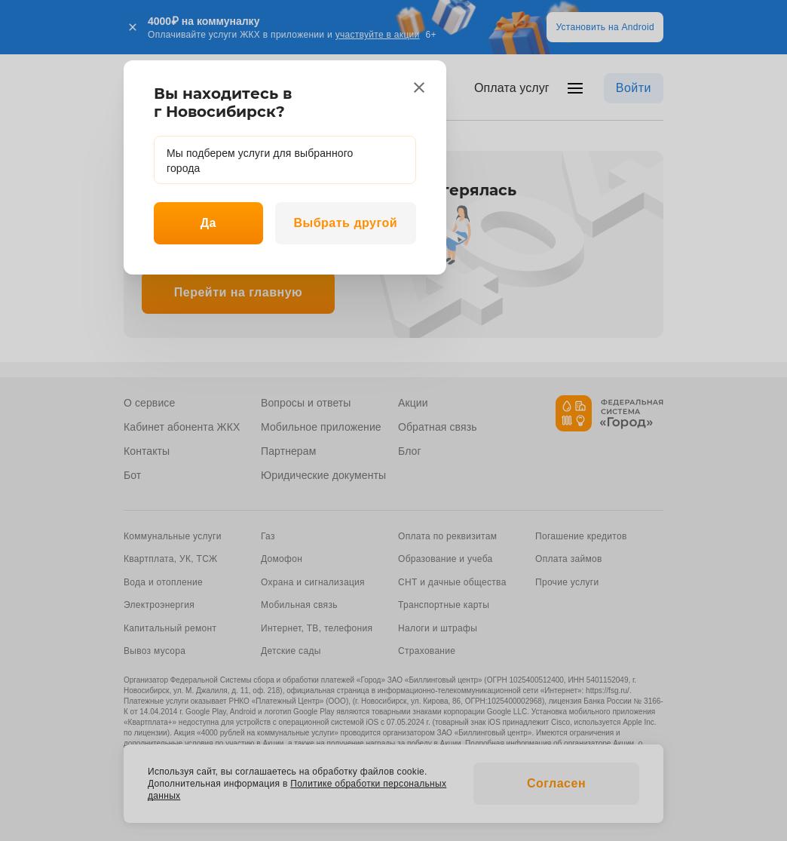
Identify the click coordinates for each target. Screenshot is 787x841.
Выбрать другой (345, 222)
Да (208, 222)
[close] (419, 87)
